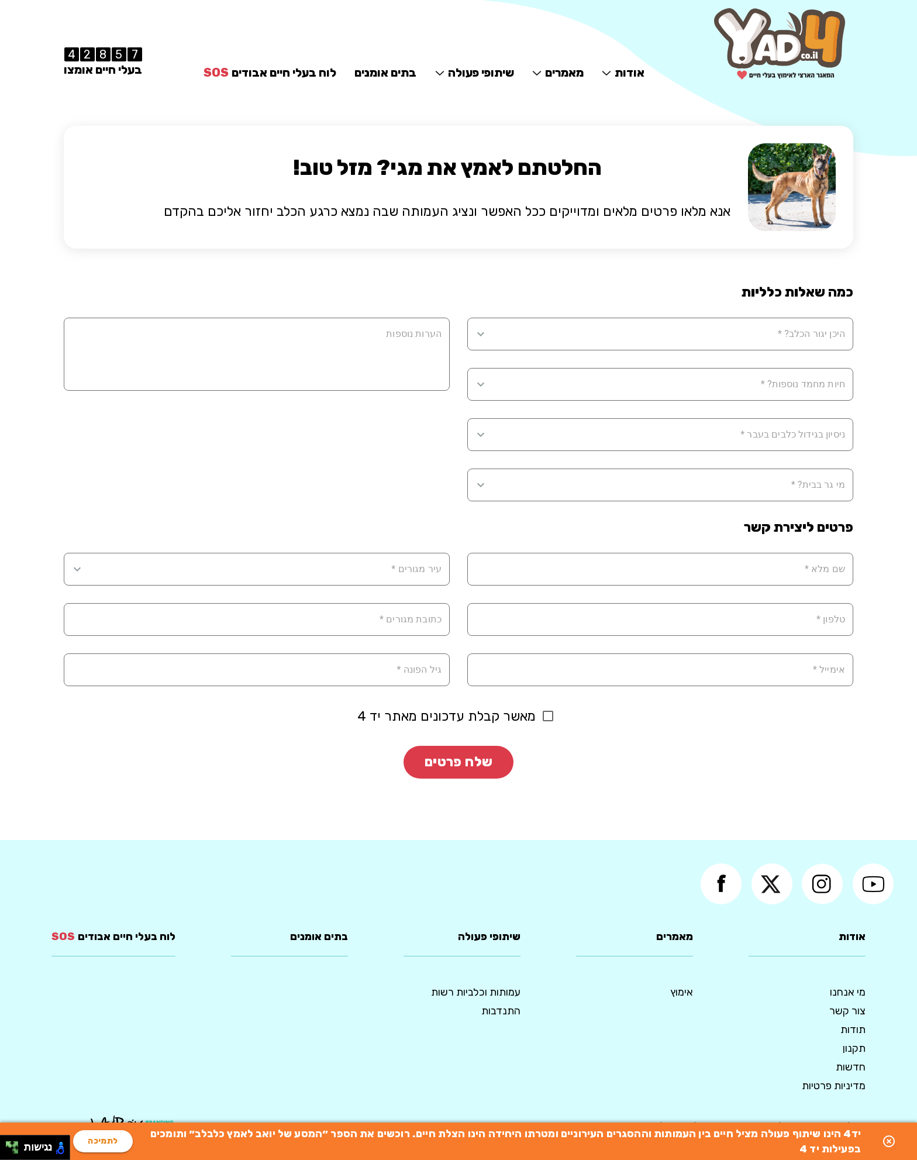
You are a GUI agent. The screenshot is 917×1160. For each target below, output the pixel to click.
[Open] (481, 334)
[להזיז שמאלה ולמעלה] (9, 1144)
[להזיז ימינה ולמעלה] (15, 1144)
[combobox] (667, 334)
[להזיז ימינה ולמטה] (15, 1151)
